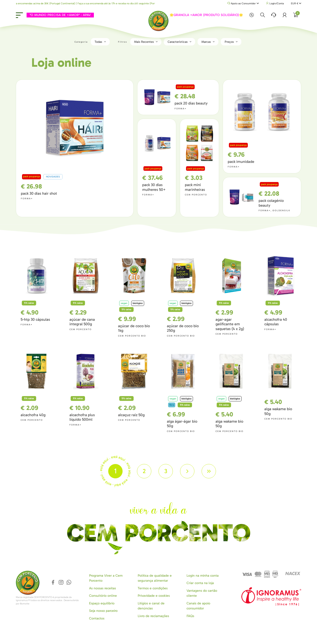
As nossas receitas (102, 588)
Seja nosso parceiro (103, 610)
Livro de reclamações (153, 615)
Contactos (96, 618)
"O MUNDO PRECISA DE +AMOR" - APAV (58, 15)
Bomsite (24, 603)
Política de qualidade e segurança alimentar (155, 577)
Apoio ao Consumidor (243, 4)
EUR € (296, 3)
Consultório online (103, 595)
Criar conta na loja (200, 583)
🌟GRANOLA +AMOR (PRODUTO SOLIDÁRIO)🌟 (208, 15)
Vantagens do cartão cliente (202, 592)
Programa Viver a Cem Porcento (106, 577)
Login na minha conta (203, 575)
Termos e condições (153, 588)
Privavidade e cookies (154, 595)
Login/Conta (275, 3)
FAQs (190, 615)
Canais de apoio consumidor (198, 605)
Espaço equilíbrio (101, 603)
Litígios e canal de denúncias (151, 605)
